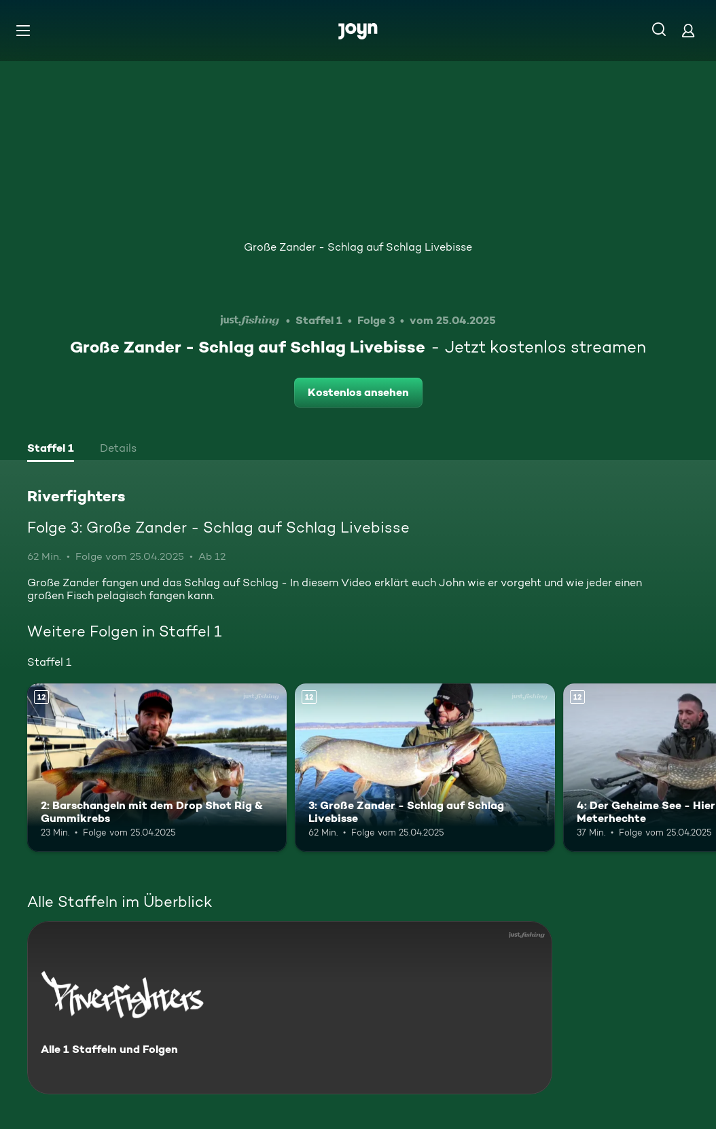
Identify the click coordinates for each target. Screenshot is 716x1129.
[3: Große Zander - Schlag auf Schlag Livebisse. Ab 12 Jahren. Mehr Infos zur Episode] (424, 768)
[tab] (50, 449)
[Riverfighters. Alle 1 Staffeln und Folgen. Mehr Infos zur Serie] (289, 1007)
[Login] (688, 30)
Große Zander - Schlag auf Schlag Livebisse (358, 246)
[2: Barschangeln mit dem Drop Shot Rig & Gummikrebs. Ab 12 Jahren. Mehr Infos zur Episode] (157, 768)
